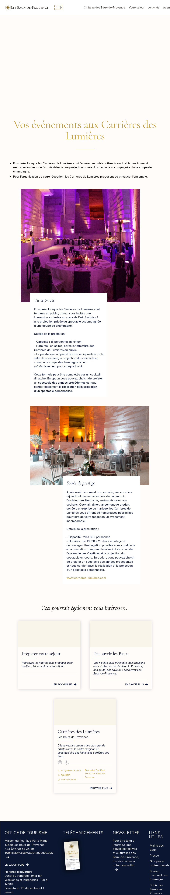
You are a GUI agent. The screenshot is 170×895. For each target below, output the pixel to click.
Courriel (67, 775)
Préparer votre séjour (43, 653)
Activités (155, 7)
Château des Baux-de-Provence (106, 7)
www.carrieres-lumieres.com (86, 578)
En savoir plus (63, 684)
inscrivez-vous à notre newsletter (124, 863)
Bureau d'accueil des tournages (159, 875)
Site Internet (69, 779)
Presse (154, 855)
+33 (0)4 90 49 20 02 (72, 770)
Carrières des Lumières (80, 731)
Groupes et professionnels (159, 863)
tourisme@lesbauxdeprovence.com (29, 852)
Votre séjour (138, 7)
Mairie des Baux (157, 847)
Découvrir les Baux (111, 653)
